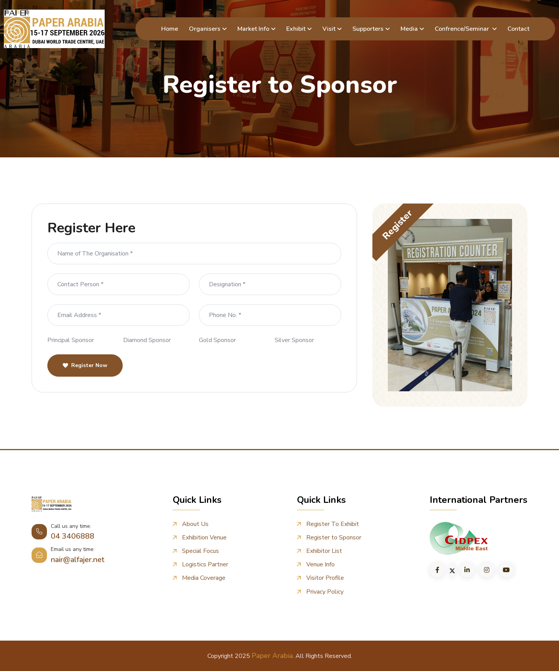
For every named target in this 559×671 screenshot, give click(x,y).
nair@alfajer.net (77, 559)
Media (409, 29)
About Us (195, 524)
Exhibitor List (324, 551)
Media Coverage (203, 578)
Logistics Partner (205, 565)
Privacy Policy (325, 592)
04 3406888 (72, 536)
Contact (518, 29)
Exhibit (295, 29)
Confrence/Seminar (463, 29)
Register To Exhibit (332, 524)
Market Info (253, 29)
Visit (328, 29)
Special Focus (200, 551)
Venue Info (320, 565)
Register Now (85, 365)
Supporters (368, 29)
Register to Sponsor (333, 538)
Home (169, 29)
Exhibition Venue (204, 538)
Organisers (204, 29)
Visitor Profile (325, 578)
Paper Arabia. (273, 655)
